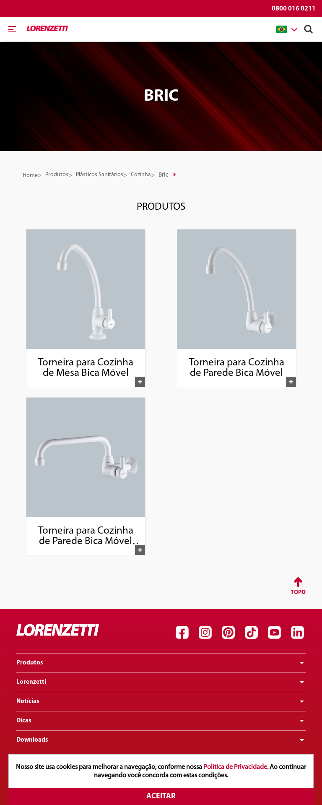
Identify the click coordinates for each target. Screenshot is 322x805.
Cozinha (141, 175)
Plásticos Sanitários (99, 175)
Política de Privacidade (235, 767)
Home (30, 175)
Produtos (56, 175)
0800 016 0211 (294, 8)
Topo (298, 592)
